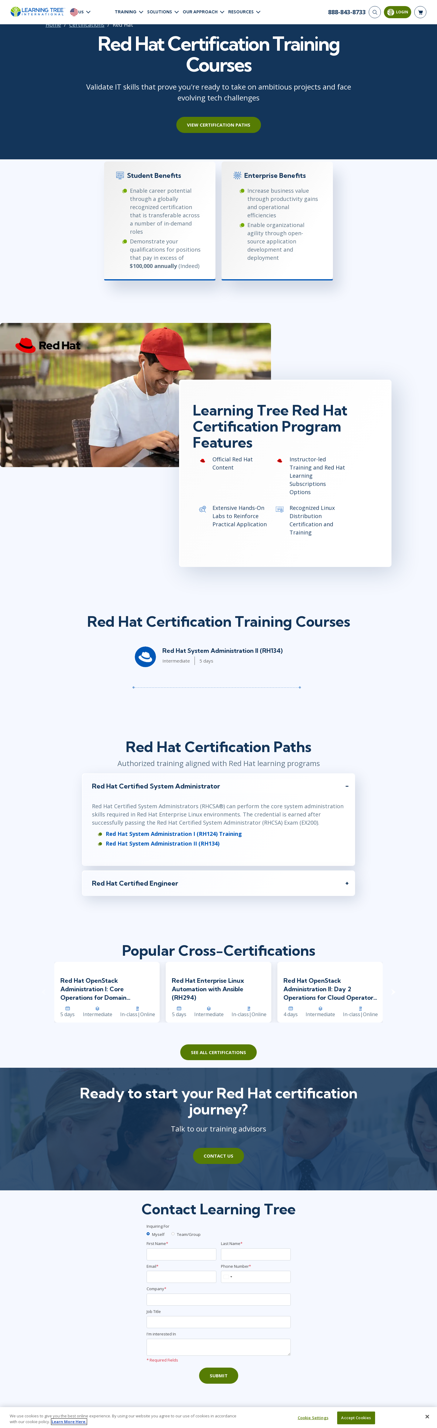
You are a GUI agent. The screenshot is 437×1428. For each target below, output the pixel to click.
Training (126, 11)
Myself (158, 1234)
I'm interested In (161, 1334)
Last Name (231, 1243)
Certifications (86, 24)
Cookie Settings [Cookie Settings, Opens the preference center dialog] (313, 1417)
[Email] (181, 1277)
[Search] (375, 12)
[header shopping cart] (420, 12)
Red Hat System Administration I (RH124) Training (174, 833)
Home (53, 24)
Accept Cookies (356, 1417)
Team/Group (189, 1234)
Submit (219, 1375)
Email (152, 1266)
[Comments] (219, 1347)
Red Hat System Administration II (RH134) (222, 650)
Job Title (154, 1311)
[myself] (148, 1233)
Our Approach (200, 11)
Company (156, 1288)
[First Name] (181, 1254)
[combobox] (227, 1277)
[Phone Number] (256, 1277)
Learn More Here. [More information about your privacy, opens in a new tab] (69, 1421)
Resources (241, 11)
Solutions (159, 11)
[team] (172, 1233)
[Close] (427, 1416)
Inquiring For (158, 1226)
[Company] (219, 1300)
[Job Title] (219, 1322)
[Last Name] (256, 1254)
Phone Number (236, 1266)
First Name (157, 1243)
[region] (218, 1417)
